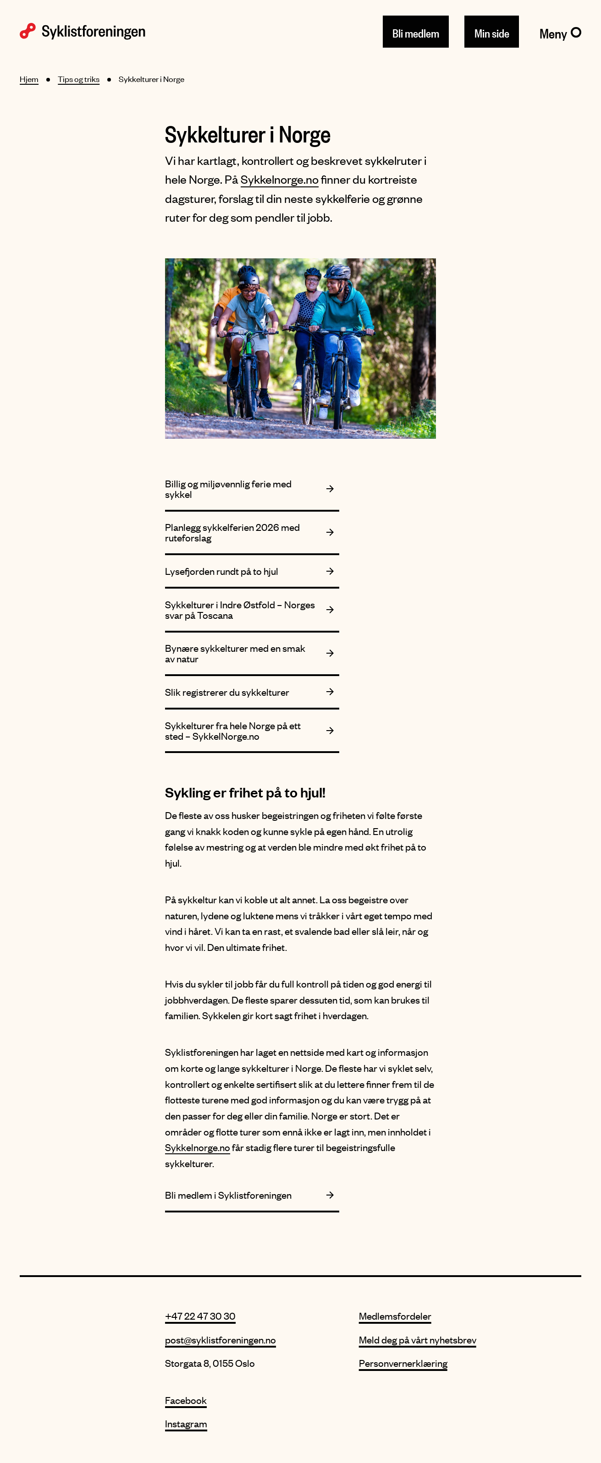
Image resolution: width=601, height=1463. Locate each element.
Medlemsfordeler (395, 1315)
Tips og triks (78, 78)
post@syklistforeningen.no (220, 1339)
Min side (491, 31)
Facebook (186, 1400)
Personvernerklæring (403, 1363)
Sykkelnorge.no (280, 179)
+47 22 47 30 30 (200, 1315)
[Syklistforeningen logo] (82, 31)
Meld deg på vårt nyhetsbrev (417, 1339)
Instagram (186, 1423)
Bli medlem (415, 31)
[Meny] (560, 31)
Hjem (29, 78)
